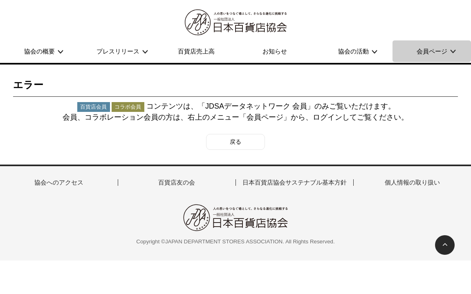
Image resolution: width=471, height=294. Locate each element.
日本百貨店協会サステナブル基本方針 (294, 182)
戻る (235, 141)
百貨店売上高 (196, 51)
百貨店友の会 (176, 182)
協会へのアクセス (58, 182)
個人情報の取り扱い (412, 182)
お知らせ (274, 51)
